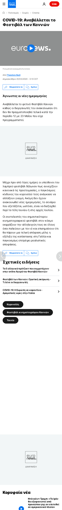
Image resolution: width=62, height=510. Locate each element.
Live (54, 3)
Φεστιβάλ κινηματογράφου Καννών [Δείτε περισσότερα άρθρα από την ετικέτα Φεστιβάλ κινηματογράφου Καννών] (28, 312)
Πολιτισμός (13, 13)
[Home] (4, 13)
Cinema (35, 13)
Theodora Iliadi (13, 75)
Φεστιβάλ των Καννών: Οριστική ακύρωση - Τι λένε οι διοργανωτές (27, 281)
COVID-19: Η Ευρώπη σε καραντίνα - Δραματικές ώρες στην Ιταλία (22, 291)
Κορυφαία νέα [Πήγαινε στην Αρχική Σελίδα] (16, 492)
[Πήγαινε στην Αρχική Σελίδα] (12, 4)
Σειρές (25, 13)
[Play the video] (31, 48)
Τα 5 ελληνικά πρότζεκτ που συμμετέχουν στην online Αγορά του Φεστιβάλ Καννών (26, 270)
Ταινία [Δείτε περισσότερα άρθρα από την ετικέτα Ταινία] (10, 320)
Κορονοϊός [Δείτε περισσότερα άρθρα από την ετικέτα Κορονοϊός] (13, 304)
